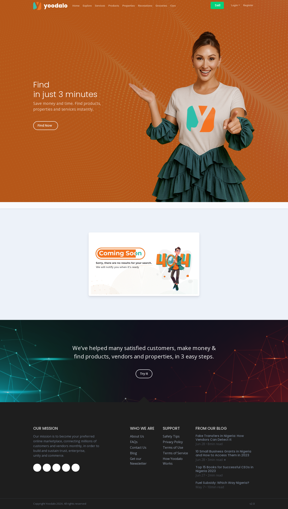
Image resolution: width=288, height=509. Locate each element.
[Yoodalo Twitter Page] (47, 468)
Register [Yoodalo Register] (248, 5)
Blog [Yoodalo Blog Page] (133, 453)
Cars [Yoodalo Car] (173, 5)
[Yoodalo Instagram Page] (56, 468)
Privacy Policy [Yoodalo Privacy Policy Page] (173, 442)
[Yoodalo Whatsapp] (76, 468)
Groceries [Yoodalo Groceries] (161, 5)
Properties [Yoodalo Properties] (128, 5)
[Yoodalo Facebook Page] (37, 468)
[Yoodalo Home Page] (50, 6)
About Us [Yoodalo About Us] (137, 436)
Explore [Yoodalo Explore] (87, 5)
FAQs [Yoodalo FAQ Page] (134, 442)
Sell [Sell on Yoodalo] (217, 5)
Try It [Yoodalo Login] (144, 373)
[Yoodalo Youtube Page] (66, 468)
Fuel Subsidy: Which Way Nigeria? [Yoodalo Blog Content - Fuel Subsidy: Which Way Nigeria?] (222, 482)
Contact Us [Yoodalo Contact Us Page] (138, 447)
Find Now (45, 125)
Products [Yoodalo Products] (113, 5)
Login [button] (234, 5)
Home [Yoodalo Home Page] (76, 5)
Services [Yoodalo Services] (100, 5)
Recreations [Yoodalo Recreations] (145, 5)
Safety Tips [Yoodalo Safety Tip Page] (171, 436)
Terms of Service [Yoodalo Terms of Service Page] (175, 453)
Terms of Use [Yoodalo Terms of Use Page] (173, 447)
